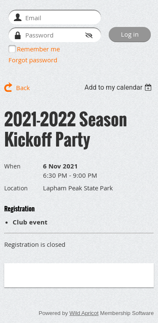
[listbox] (119, 87)
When (12, 166)
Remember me (38, 49)
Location (16, 188)
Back (23, 87)
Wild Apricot (84, 313)
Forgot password (32, 60)
